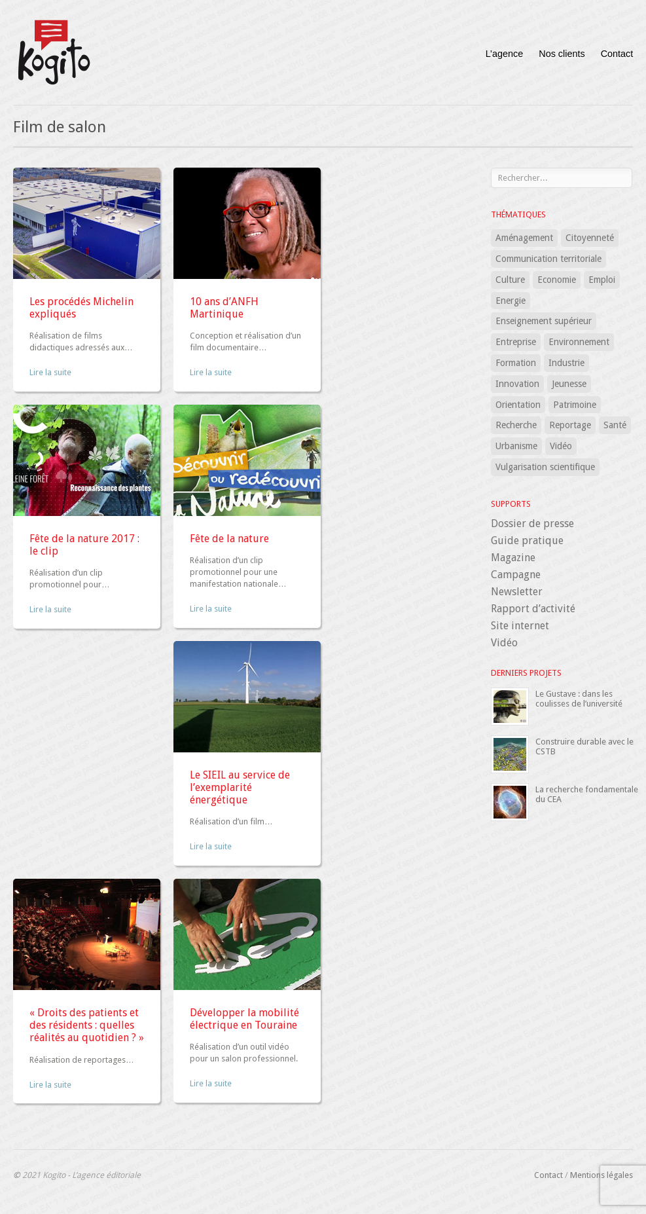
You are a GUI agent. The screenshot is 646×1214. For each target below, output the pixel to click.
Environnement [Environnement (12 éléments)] (578, 342)
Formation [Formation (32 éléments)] (515, 363)
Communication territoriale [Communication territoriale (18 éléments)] (548, 258)
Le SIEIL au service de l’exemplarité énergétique (240, 787)
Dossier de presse (532, 523)
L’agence (505, 53)
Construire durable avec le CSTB (584, 746)
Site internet (520, 625)
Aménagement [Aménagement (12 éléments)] (524, 237)
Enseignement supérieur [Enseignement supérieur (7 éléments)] (543, 321)
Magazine (513, 557)
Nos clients (561, 53)
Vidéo (504, 642)
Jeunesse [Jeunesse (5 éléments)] (569, 383)
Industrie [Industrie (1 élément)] (566, 363)
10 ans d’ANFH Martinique (224, 307)
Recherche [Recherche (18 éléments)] (516, 425)
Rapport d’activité (533, 608)
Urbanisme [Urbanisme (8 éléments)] (516, 446)
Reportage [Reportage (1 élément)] (570, 425)
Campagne (516, 574)
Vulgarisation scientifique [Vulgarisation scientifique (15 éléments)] (545, 467)
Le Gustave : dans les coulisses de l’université (578, 698)
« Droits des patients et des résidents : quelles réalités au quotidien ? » (86, 1025)
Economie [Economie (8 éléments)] (556, 279)
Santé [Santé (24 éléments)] (614, 425)
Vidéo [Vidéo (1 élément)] (561, 446)
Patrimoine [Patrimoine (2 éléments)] (574, 404)
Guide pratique (527, 540)
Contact (617, 53)
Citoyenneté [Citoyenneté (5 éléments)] (589, 237)
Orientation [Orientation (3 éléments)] (518, 404)
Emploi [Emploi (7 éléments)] (601, 279)
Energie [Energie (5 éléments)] (510, 300)
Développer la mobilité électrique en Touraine (244, 1018)
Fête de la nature (229, 538)
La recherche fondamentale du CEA (586, 793)
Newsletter (517, 591)
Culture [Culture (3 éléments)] (510, 279)
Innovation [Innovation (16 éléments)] (517, 383)
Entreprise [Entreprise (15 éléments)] (515, 342)
